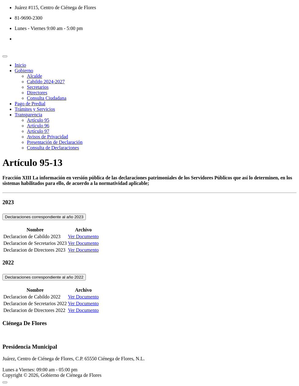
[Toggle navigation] (4, 56)
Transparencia (28, 114)
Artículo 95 (38, 120)
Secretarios (38, 87)
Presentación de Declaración (54, 142)
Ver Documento (83, 236)
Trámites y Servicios (35, 109)
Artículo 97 (38, 131)
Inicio (20, 65)
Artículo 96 (38, 125)
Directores (37, 92)
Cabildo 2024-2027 (46, 81)
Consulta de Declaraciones (53, 147)
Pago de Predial (30, 103)
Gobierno (24, 70)
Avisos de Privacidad (47, 136)
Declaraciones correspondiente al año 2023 (44, 217)
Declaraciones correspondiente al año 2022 (44, 277)
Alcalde (34, 76)
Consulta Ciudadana (46, 98)
